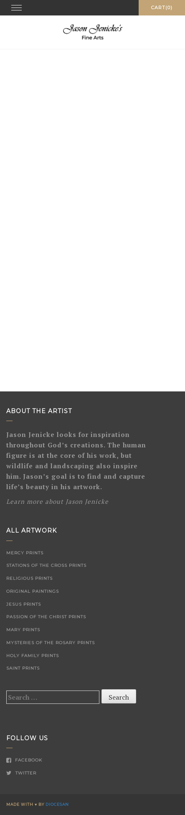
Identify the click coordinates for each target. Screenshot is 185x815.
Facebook (24, 760)
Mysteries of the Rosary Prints (50, 642)
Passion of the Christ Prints (46, 617)
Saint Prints (23, 668)
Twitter (21, 773)
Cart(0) (161, 7)
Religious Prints (29, 578)
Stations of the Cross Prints (46, 565)
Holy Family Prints (32, 655)
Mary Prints (23, 629)
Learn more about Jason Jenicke (57, 501)
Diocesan (57, 804)
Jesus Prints (23, 604)
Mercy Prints (24, 553)
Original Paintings (32, 591)
